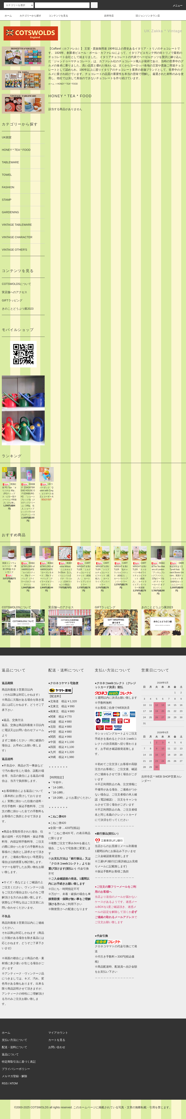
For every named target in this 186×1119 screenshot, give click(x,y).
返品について (10, 1054)
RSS (5, 1083)
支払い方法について (14, 1039)
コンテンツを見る (56, 15)
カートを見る (56, 1039)
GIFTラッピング (12, 300)
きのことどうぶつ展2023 (17, 308)
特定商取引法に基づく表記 (19, 1061)
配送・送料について (14, 1047)
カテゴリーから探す (28, 15)
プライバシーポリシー (16, 1068)
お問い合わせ (56, 1047)
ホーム (8, 15)
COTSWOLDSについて (16, 283)
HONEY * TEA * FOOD (67, 84)
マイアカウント (58, 1032)
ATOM (14, 1083)
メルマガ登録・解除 (14, 1076)
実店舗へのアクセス (14, 292)
